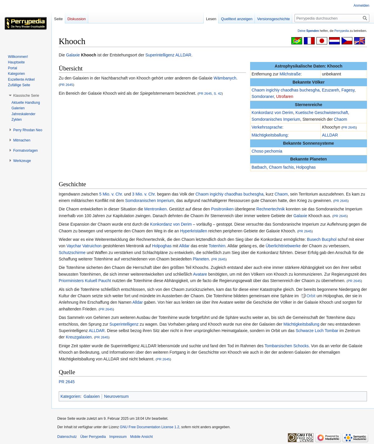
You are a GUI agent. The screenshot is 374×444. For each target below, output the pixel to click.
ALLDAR (183, 55)
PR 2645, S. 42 (210, 93)
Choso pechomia (267, 151)
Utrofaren (284, 96)
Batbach (259, 167)
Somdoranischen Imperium (149, 200)
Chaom (340, 119)
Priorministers (71, 280)
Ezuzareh (330, 90)
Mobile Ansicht (141, 437)
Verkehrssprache (267, 127)
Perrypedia (341, 30)
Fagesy (347, 90)
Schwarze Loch (310, 330)
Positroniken (222, 209)
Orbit (311, 295)
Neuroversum (116, 396)
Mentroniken (155, 209)
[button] (26, 96)
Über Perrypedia (93, 437)
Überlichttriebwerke (283, 245)
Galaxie (73, 55)
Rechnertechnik (270, 209)
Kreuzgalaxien (79, 337)
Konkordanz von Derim (272, 112)
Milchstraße (290, 74)
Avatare (200, 274)
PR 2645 (349, 127)
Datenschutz (67, 437)
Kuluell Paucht (98, 280)
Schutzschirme (72, 252)
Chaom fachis (281, 167)
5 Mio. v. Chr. (111, 194)
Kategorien (70, 396)
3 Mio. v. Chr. (144, 194)
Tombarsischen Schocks (287, 345)
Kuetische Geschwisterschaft (321, 112)
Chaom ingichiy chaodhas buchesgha (286, 90)
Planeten (201, 259)
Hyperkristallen (193, 231)
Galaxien (92, 396)
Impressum (118, 437)
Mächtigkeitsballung (270, 135)
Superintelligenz (159, 55)
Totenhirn (217, 245)
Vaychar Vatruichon (83, 245)
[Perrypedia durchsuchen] (332, 18)
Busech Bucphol (322, 239)
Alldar (184, 245)
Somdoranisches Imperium (276, 119)
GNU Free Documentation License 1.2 (149, 427)
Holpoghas (306, 167)
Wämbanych (225, 78)
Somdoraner (263, 96)
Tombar (331, 330)
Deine (308, 30)
